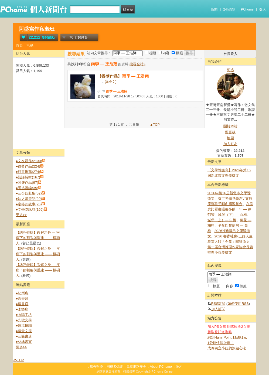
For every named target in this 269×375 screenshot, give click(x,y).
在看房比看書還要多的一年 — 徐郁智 (230, 209)
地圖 (230, 138)
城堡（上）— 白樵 (222, 220)
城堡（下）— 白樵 (232, 215)
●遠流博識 (24, 325)
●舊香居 (22, 298)
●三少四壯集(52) (29, 193)
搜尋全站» (137, 64)
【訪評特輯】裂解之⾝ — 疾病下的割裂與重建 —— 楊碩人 (38, 237)
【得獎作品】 (123, 76)
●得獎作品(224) (28, 166)
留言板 (230, 132)
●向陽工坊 (24, 315)
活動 (29, 45)
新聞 (214, 9)
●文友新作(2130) (29, 161)
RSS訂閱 (218, 304)
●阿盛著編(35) (27, 188)
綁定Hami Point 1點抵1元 (227, 337)
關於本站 (230, 126)
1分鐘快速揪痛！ (220, 343)
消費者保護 (115, 367)
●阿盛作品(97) (27, 182)
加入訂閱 (218, 309)
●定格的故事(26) (29, 204)
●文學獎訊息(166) (30, 209)
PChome (247, 9)
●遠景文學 (24, 331)
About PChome (161, 367)
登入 (262, 9)
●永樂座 (22, 309)
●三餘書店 (24, 336)
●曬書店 (22, 304)
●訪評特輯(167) (28, 177)
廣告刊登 (96, 367)
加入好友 (230, 144)
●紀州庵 (22, 293)
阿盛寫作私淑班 (37, 29)
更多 (21, 215)
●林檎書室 (24, 342)
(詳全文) (110, 82)
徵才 (179, 367)
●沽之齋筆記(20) (29, 199)
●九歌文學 (24, 320)
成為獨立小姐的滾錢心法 (226, 348)
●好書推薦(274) (28, 172)
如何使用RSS (238, 304)
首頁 (19, 45)
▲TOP (154, 125)
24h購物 (229, 9)
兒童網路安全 (136, 367)
